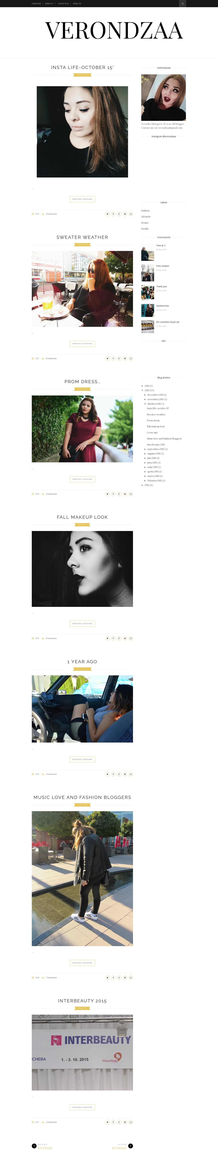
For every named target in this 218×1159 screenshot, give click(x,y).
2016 (147, 385)
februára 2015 (154, 480)
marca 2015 (153, 476)
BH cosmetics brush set (167, 322)
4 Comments (51, 1122)
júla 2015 (151, 458)
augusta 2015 (154, 453)
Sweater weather (82, 237)
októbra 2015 (154, 403)
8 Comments (51, 358)
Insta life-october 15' (82, 67)
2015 (147, 390)
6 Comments (51, 214)
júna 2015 (152, 462)
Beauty (49, 3)
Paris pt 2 (160, 245)
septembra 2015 (155, 449)
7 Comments (51, 977)
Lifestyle (63, 3)
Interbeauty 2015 (82, 1000)
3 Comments (51, 774)
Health (77, 3)
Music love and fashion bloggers (82, 797)
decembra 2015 (155, 394)
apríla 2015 (153, 471)
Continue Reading (82, 199)
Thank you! (161, 286)
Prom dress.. (82, 381)
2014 (147, 485)
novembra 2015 (155, 399)
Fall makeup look (82, 517)
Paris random (162, 265)
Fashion (36, 3)
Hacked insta (162, 305)
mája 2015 (152, 467)
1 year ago (82, 661)
